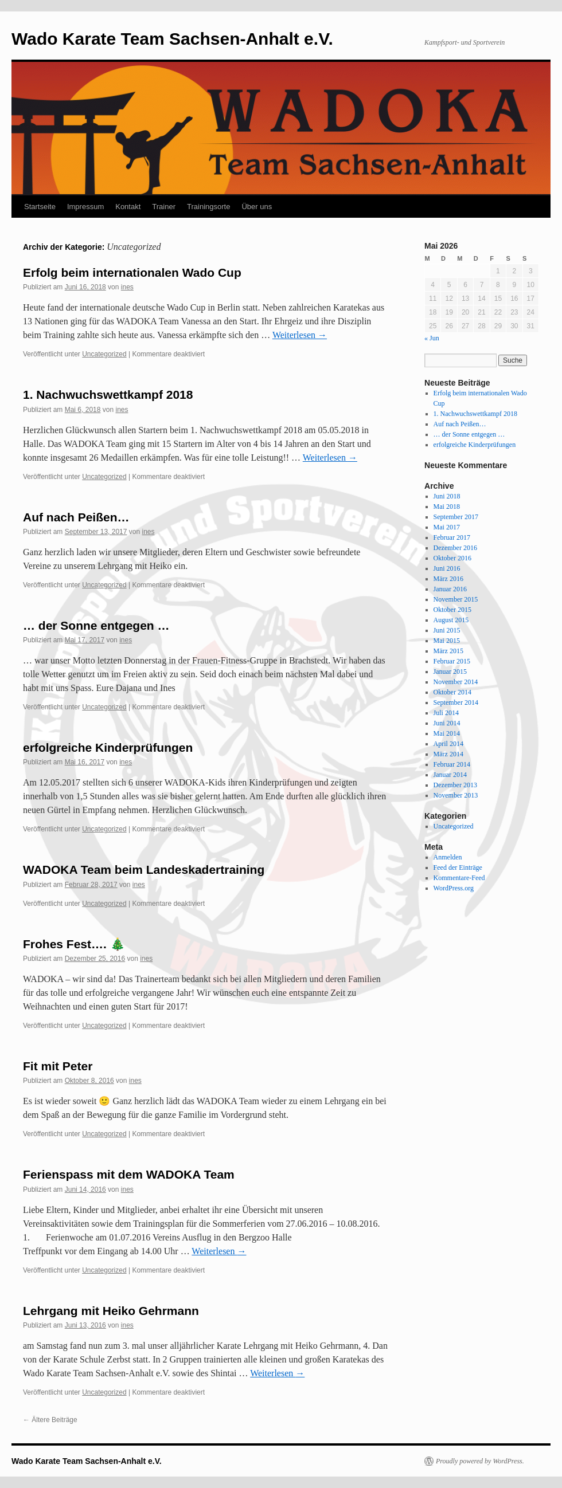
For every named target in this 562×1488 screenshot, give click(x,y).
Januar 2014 (450, 775)
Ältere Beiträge (50, 1420)
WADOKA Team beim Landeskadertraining (143, 869)
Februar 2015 (452, 661)
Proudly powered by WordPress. (480, 1461)
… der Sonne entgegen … (96, 625)
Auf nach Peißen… (76, 517)
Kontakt (127, 206)
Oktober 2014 (452, 692)
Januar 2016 (450, 589)
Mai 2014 (447, 733)
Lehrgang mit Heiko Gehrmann (111, 1310)
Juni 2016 (447, 568)
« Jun (431, 338)
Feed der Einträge (458, 867)
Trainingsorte (208, 206)
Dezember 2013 (455, 785)
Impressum (85, 206)
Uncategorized (104, 354)
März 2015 (448, 651)
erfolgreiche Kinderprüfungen (108, 747)
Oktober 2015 (452, 610)
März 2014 (448, 754)
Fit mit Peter (57, 1066)
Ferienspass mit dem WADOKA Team (129, 1174)
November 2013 (456, 795)
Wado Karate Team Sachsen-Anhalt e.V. (172, 38)
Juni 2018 (447, 496)
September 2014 (456, 702)
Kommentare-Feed (459, 878)
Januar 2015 (450, 672)
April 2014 (448, 744)
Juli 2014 (446, 713)
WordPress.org (454, 888)
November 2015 (456, 599)
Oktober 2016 (452, 558)
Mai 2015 (447, 641)
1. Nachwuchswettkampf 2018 (108, 394)
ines (127, 287)
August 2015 (451, 620)
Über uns (256, 206)
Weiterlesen (299, 335)
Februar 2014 (452, 764)
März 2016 (448, 579)
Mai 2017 (447, 527)
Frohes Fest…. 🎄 (74, 944)
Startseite (40, 206)
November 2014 (456, 682)
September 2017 (456, 517)
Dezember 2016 (455, 548)
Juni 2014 (447, 723)
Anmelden (448, 857)
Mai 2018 (447, 506)
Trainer (163, 206)
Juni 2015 (447, 630)
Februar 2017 (452, 537)
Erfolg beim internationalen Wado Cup (132, 272)
